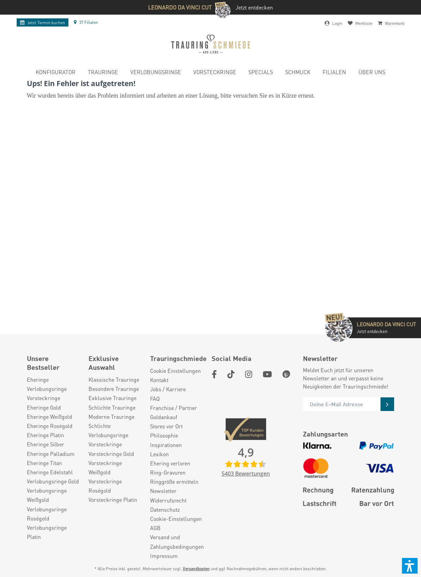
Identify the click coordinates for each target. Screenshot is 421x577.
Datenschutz (165, 509)
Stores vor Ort (166, 426)
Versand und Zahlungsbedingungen (177, 541)
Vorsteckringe (43, 397)
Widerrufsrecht (168, 500)
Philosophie (164, 435)
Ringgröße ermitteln (174, 481)
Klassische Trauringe (113, 379)
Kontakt (159, 379)
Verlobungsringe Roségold (47, 514)
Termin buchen (42, 22)
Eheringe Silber (45, 444)
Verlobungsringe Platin (47, 532)
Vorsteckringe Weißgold (105, 467)
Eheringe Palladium (51, 453)
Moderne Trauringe (111, 416)
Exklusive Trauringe (112, 397)
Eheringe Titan (44, 462)
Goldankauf (163, 417)
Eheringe (38, 379)
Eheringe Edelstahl (50, 472)
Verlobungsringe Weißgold (47, 495)
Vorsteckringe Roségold (105, 486)
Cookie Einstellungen (175, 370)
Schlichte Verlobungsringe (108, 430)
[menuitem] (56, 73)
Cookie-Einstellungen (176, 518)
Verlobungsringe (47, 388)
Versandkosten (196, 568)
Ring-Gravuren (167, 472)
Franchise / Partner (173, 407)
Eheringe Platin (45, 435)
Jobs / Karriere (168, 389)
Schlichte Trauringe (111, 407)
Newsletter (163, 490)
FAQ (155, 398)
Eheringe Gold (44, 407)
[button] (410, 566)
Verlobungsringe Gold (53, 481)
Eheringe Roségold (49, 425)
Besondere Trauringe (113, 388)
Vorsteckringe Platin (112, 499)
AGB (155, 527)
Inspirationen (166, 444)
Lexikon (159, 454)
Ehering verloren (170, 463)
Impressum (164, 555)
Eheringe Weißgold (49, 416)
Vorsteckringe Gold (111, 453)
